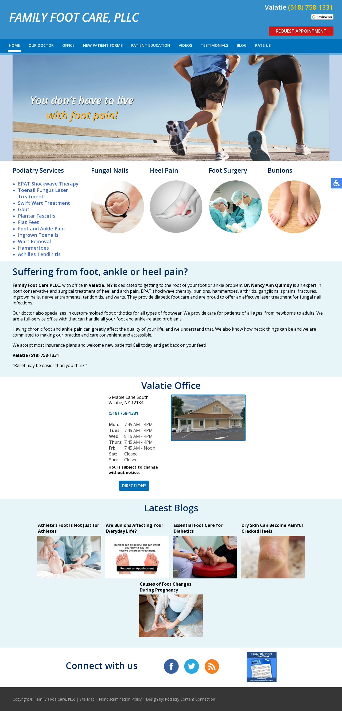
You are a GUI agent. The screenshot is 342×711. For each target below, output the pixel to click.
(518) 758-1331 (310, 7)
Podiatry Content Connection (190, 699)
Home (14, 45)
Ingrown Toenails (38, 235)
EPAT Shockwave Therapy (48, 183)
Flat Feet (28, 222)
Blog (242, 45)
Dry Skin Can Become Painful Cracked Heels (272, 528)
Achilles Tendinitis (39, 254)
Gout (23, 209)
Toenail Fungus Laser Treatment (43, 193)
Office (68, 45)
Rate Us (263, 45)
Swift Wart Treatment (44, 203)
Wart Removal (34, 241)
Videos (185, 45)
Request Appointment (301, 31)
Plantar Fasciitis (36, 215)
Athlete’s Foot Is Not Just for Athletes (68, 528)
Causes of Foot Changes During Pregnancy (165, 587)
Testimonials (214, 45)
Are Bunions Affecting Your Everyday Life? (134, 528)
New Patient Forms (103, 45)
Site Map (87, 699)
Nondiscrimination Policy (120, 699)
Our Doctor (41, 45)
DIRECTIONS (134, 486)
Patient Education (150, 45)
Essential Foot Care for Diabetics (198, 528)
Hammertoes (33, 248)
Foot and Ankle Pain (41, 228)
